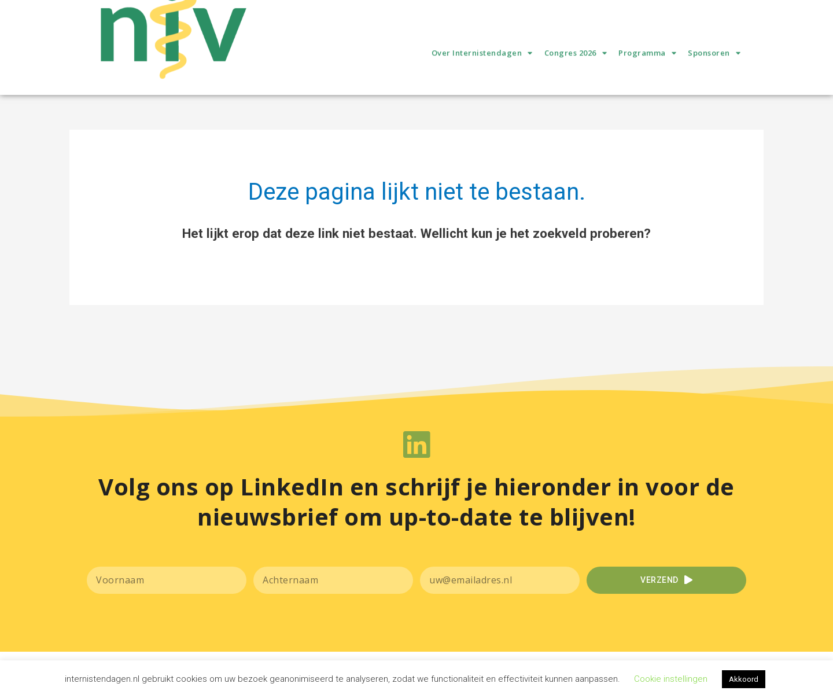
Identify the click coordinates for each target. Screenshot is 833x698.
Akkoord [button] (743, 679)
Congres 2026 (575, 70)
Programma (647, 70)
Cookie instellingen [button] (670, 679)
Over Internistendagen (482, 70)
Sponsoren (714, 70)
